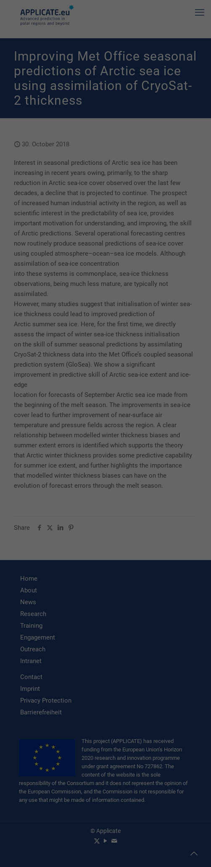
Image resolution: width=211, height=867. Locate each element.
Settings (52, 769)
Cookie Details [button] (79, 857)
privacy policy (177, 752)
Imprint (140, 857)
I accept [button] (105, 804)
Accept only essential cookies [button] (105, 829)
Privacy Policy (114, 857)
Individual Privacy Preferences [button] (105, 847)
